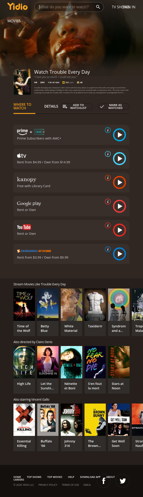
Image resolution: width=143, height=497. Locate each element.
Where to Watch (22, 106)
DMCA (87, 484)
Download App (90, 477)
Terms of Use (70, 484)
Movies (14, 20)
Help (71, 477)
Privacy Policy (48, 484)
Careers (18, 479)
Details (51, 106)
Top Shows (34, 477)
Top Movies (54, 477)
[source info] (107, 130)
